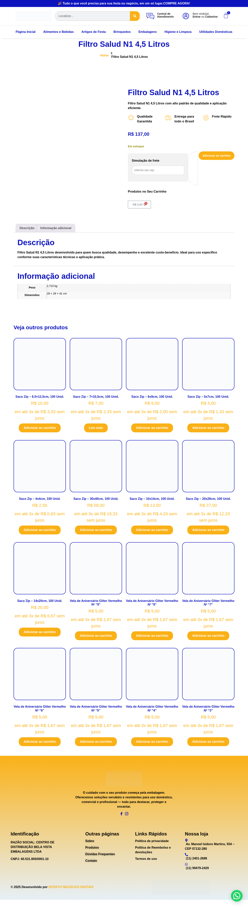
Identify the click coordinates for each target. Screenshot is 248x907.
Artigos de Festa (93, 31)
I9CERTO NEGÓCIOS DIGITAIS (70, 894)
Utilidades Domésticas (215, 31)
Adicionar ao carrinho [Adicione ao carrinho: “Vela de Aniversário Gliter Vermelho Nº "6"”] (40, 743)
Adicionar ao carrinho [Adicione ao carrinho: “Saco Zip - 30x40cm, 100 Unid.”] (96, 531)
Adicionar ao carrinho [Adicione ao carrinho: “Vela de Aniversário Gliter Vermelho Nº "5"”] (96, 743)
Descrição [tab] (27, 229)
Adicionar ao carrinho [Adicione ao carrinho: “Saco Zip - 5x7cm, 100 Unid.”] (208, 429)
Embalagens (148, 31)
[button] (237, 896)
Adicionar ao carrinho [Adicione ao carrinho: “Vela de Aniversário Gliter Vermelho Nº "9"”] (96, 637)
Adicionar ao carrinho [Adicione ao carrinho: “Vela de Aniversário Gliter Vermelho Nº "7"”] (208, 637)
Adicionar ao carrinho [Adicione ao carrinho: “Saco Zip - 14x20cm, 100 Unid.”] (40, 633)
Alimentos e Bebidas (58, 31)
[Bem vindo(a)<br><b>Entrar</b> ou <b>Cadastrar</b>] (186, 16)
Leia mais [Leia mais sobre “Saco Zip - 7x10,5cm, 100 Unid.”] (96, 429)
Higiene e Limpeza (178, 31)
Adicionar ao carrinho (215, 156)
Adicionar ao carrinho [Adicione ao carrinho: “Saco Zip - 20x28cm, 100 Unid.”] (208, 531)
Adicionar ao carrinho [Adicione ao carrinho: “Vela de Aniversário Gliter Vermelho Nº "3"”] (208, 743)
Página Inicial (25, 31)
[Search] (135, 16)
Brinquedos (122, 31)
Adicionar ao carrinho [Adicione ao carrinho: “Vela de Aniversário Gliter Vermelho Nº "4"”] (152, 743)
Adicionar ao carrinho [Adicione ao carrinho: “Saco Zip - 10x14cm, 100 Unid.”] (152, 531)
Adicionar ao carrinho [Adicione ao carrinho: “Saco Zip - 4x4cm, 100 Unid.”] (40, 531)
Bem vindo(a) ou (205, 15)
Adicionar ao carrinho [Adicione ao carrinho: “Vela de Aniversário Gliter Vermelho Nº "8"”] (152, 637)
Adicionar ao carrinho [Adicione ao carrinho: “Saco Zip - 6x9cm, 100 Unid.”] (152, 429)
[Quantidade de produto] (188, 169)
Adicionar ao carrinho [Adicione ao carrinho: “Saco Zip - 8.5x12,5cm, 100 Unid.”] (40, 429)
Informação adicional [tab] (55, 229)
